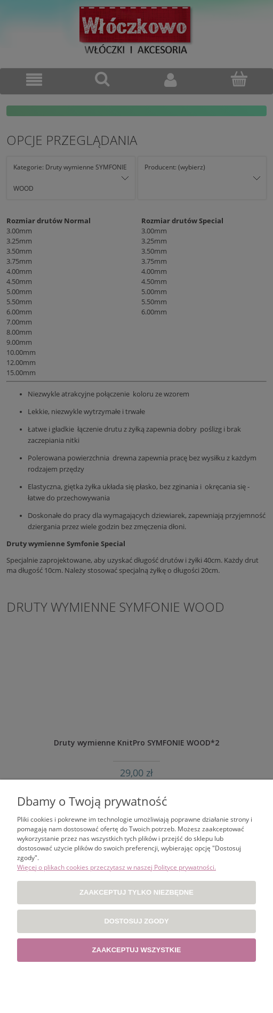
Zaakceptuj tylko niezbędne (136, 892)
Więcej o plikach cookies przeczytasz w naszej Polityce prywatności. (116, 867)
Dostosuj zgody (136, 921)
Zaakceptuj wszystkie (136, 950)
